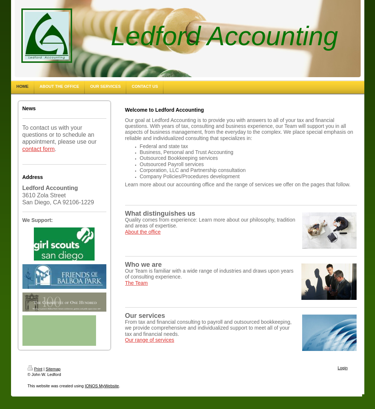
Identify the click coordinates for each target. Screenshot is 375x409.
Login (343, 368)
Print (35, 369)
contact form (38, 149)
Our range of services (149, 340)
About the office (143, 232)
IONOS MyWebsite (102, 386)
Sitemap (53, 369)
